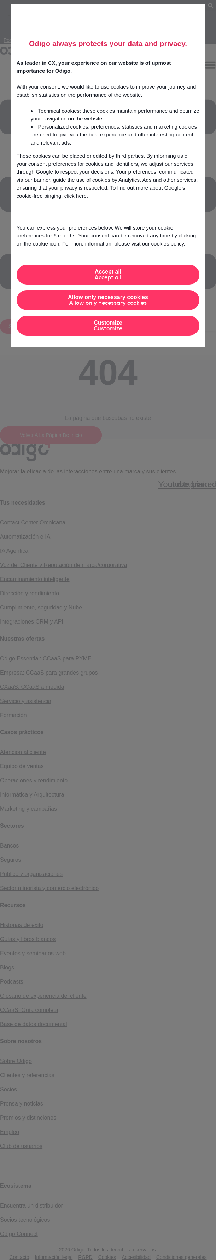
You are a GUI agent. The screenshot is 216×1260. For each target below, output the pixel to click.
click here (75, 196)
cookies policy (167, 244)
